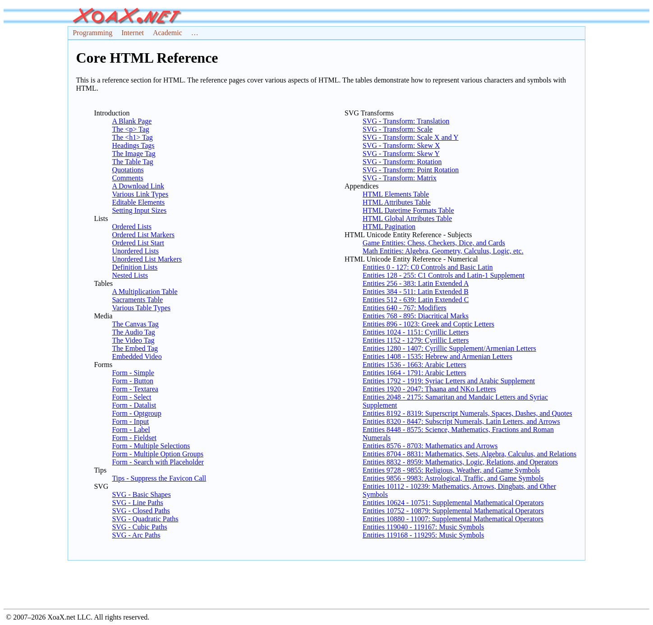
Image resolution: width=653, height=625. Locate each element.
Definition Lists (134, 267)
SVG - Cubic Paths (139, 527)
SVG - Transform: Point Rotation (411, 170)
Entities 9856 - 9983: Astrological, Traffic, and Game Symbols (453, 478)
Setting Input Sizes (139, 210)
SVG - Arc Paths (136, 535)
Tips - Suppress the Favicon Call (159, 478)
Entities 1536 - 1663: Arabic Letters (414, 364)
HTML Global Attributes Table (407, 218)
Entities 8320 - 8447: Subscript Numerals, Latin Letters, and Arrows (461, 421)
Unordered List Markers (147, 259)
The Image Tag (133, 153)
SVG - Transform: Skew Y (401, 153)
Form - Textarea (135, 389)
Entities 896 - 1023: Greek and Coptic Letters (428, 324)
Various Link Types (140, 194)
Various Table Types (141, 308)
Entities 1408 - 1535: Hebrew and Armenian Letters (437, 356)
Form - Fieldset (134, 437)
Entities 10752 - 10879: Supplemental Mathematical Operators (453, 511)
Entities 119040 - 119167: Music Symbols (423, 527)
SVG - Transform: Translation (406, 121)
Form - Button (132, 381)
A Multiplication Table (144, 291)
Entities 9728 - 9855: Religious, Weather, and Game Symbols (451, 470)
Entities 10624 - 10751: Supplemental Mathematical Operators (453, 502)
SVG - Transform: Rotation (402, 161)
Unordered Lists (135, 251)
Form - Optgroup (136, 413)
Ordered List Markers (143, 235)
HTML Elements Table (396, 194)
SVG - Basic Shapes (141, 494)
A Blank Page (132, 121)
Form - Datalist (134, 405)
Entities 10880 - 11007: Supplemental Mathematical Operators (453, 519)
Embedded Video (136, 356)
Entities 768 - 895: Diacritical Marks (416, 316)
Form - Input (130, 421)
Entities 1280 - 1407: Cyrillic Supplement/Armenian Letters (449, 348)
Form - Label (131, 429)
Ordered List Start (138, 243)
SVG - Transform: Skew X (401, 145)
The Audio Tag (133, 332)
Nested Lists (130, 275)
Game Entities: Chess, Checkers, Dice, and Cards (434, 243)
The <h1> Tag (132, 137)
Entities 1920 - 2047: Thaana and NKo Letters (429, 389)
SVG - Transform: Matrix (400, 178)
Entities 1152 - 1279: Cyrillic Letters (416, 340)
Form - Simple (133, 373)
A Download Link (138, 186)
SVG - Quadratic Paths (145, 519)
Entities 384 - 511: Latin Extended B (416, 291)
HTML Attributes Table (397, 202)
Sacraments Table (137, 299)
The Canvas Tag (135, 324)
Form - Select (131, 397)
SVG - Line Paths (137, 502)
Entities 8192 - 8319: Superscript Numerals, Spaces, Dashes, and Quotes (467, 413)
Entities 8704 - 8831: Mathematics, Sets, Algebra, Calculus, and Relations (469, 454)
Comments (127, 178)
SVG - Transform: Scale (397, 129)
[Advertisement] (326, 583)
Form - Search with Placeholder (158, 462)
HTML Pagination (389, 226)
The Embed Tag (135, 348)
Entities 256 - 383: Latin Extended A (416, 283)
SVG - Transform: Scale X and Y (411, 137)
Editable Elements (138, 202)
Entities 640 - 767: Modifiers (404, 308)
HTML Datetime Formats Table (408, 210)
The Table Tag (132, 161)
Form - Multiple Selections (151, 446)
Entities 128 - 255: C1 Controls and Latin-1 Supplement (443, 275)
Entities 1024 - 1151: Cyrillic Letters (416, 332)
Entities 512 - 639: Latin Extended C (416, 299)
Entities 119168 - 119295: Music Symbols (423, 535)
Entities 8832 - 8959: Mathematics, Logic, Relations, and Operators (460, 462)
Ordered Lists (132, 226)
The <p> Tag (130, 129)
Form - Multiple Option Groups (157, 454)
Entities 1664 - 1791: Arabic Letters (414, 373)
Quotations (127, 170)
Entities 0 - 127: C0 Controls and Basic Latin (428, 267)
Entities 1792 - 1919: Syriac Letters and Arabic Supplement (449, 381)
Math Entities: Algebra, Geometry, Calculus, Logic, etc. (443, 251)
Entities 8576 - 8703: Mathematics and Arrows (430, 446)
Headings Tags (133, 145)
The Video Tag (133, 340)
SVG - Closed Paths (141, 511)
